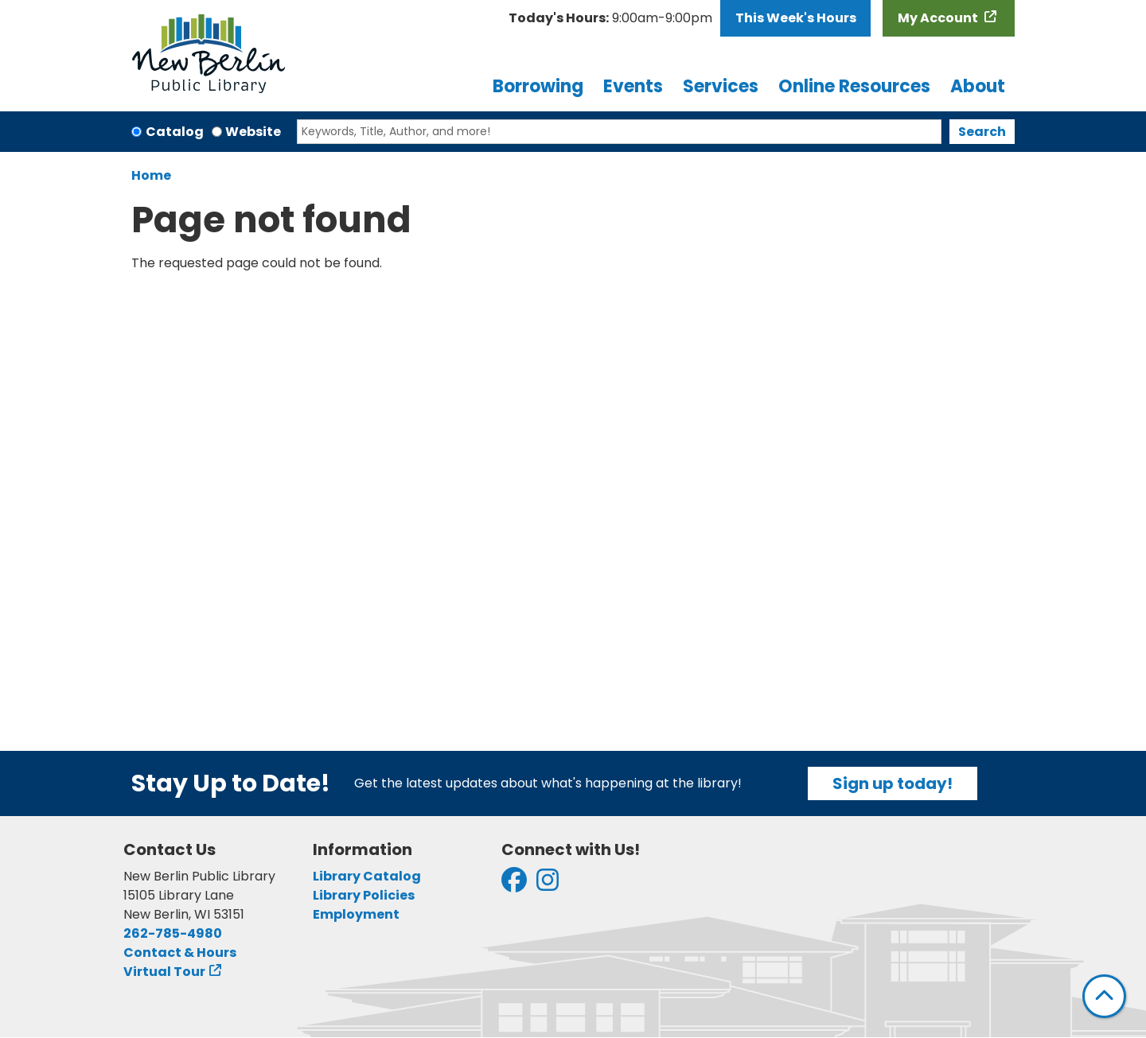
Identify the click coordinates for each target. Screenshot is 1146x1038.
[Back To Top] (1104, 996)
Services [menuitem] (720, 86)
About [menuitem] (977, 86)
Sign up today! (892, 783)
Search (982, 131)
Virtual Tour (164, 971)
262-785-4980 (172, 933)
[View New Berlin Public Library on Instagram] (547, 885)
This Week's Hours (795, 18)
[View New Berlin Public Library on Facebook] (514, 885)
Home (151, 175)
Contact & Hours (179, 952)
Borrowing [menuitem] (538, 86)
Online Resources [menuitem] (854, 86)
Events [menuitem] (633, 86)
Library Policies (364, 895)
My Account (939, 18)
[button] (610, 18)
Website (253, 131)
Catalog (175, 131)
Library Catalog (367, 876)
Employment (356, 914)
